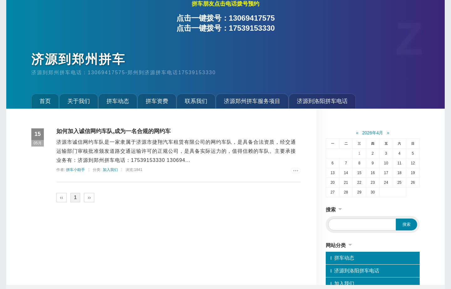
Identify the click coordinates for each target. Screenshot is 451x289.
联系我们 (196, 101)
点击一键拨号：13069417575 (225, 18)
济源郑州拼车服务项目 (252, 101)
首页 (45, 101)
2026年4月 (372, 132)
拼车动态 (117, 101)
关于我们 (78, 101)
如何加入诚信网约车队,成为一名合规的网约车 (113, 131)
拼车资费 (157, 101)
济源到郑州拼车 (78, 59)
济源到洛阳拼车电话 (322, 101)
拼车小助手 (75, 170)
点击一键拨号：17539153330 (225, 28)
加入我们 (110, 170)
